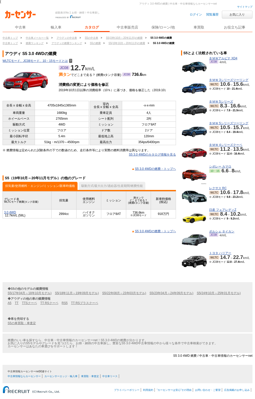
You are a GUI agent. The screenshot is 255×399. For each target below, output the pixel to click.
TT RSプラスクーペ (84, 303)
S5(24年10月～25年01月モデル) (219, 293)
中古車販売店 (127, 27)
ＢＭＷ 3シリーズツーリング (228, 80)
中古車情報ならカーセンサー (24, 376)
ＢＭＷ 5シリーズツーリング (228, 123)
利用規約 (148, 390)
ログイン (196, 14)
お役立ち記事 (234, 27)
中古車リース (110, 376)
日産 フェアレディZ (222, 210)
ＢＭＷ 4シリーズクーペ (225, 145)
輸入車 (56, 27)
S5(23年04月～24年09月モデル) (171, 293)
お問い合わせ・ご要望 (208, 390)
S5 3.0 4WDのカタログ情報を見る (152, 154)
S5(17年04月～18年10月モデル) (30, 293)
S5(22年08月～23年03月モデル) (124, 293)
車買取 (199, 27)
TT (17, 303)
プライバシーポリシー (126, 390)
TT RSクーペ (49, 303)
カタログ (92, 27)
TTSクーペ (29, 303)
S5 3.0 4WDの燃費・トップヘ (155, 169)
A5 (9, 303)
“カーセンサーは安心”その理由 (174, 390)
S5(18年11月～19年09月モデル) (77, 293)
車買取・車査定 (90, 376)
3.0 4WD (10, 212)
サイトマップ (244, 6)
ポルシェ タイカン (221, 231)
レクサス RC (218, 188)
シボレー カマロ (220, 166)
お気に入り (237, 14)
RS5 (65, 303)
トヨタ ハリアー (220, 253)
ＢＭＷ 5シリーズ (221, 101)
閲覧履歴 (212, 14)
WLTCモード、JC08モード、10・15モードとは (37, 61)
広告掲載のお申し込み (237, 390)
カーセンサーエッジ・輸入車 (61, 376)
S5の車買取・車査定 (22, 323)
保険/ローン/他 (163, 27)
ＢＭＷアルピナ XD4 (223, 58)
